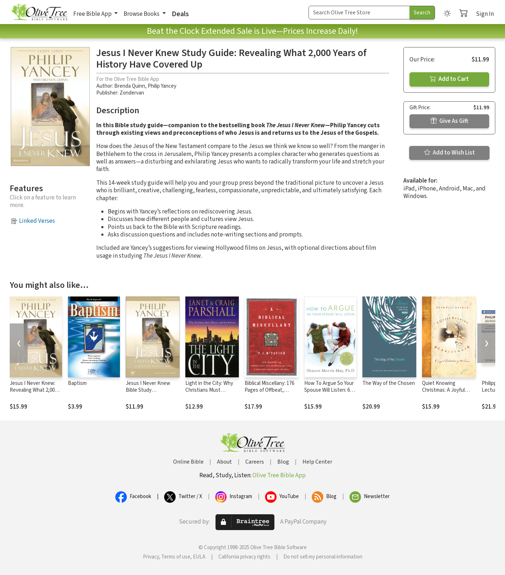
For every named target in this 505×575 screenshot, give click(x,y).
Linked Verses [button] (37, 221)
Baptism (77, 383)
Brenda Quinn (129, 86)
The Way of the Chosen (388, 383)
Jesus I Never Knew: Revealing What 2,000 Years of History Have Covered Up (33, 394)
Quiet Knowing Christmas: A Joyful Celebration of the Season (443, 394)
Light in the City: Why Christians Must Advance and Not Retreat (209, 394)
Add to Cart (449, 79)
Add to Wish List (449, 152)
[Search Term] (359, 12)
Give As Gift (449, 121)
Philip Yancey (162, 86)
